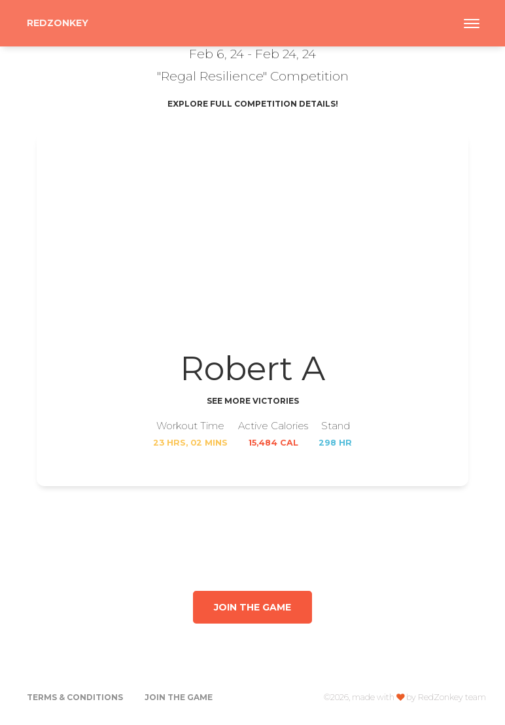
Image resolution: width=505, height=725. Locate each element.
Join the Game (179, 697)
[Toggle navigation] (471, 23)
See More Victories (253, 401)
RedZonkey (57, 23)
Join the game (252, 607)
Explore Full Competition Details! (252, 104)
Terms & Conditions (75, 697)
